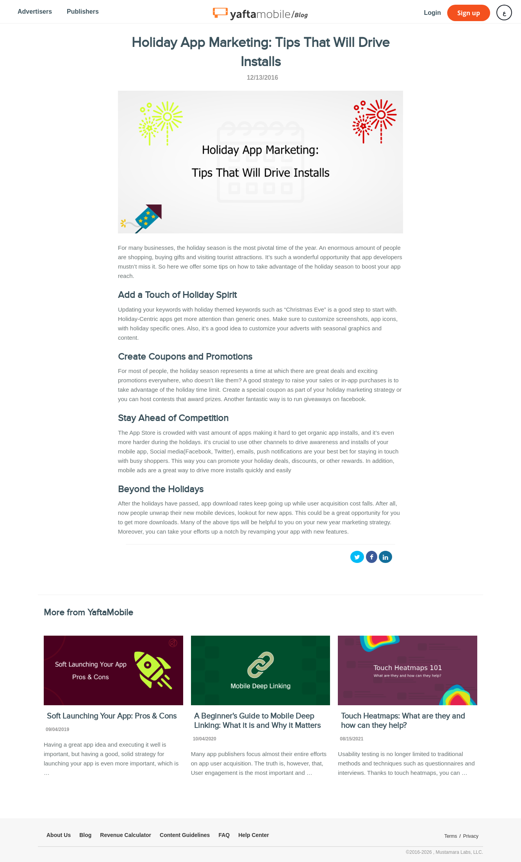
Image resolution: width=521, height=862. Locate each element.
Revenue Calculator (125, 835)
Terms (450, 836)
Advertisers (35, 11)
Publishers (83, 11)
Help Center (253, 835)
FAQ (224, 835)
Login (432, 12)
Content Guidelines (185, 835)
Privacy (470, 836)
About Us (58, 835)
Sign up (468, 13)
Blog (85, 835)
